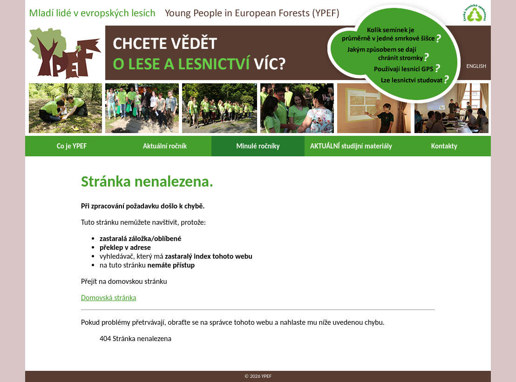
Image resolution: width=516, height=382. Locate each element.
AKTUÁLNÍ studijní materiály (351, 146)
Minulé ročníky (257, 146)
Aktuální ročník (165, 146)
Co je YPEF (72, 146)
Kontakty (444, 146)
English (476, 66)
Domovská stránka (108, 297)
